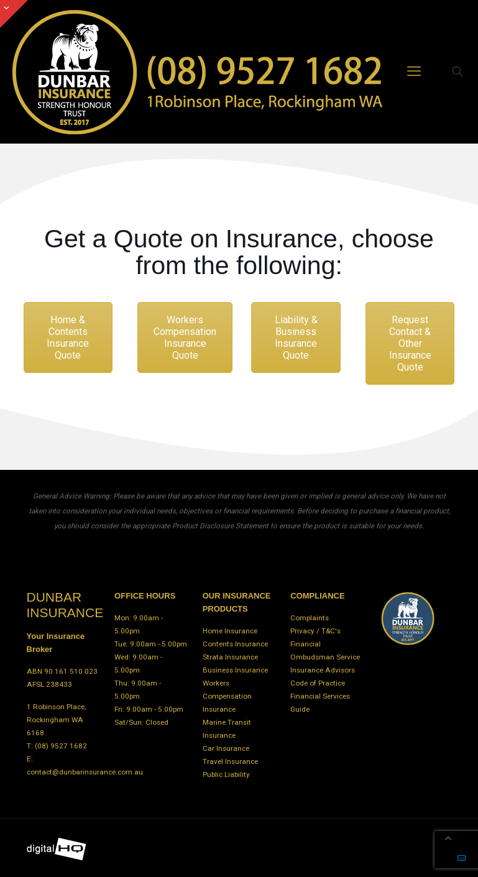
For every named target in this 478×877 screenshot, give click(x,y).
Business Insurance (235, 670)
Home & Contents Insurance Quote (68, 337)
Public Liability (226, 774)
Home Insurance (230, 631)
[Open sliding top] (14, 14)
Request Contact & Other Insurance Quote (410, 343)
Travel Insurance (230, 761)
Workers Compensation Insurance (227, 696)
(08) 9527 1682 (61, 746)
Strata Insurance (230, 657)
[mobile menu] (414, 71)
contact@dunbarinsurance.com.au (85, 772)
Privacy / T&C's (315, 631)
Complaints (309, 617)
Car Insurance (226, 748)
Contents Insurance (235, 644)
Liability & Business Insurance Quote (296, 337)
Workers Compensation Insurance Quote (185, 337)
